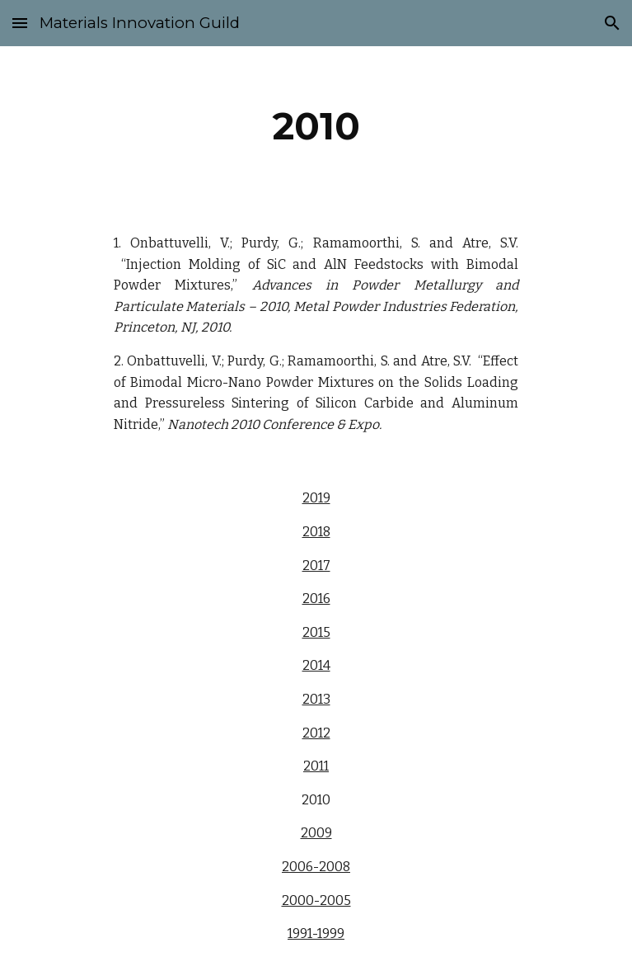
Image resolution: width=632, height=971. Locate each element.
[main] (316, 126)
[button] (20, 22)
